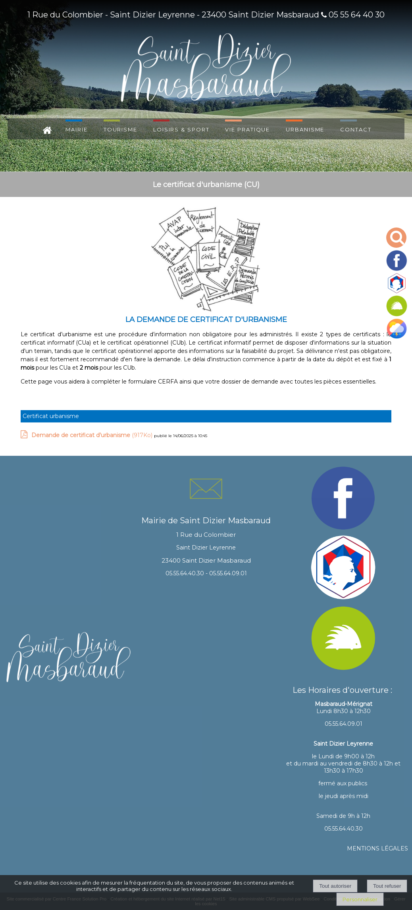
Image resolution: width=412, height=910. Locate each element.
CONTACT (355, 128)
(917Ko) (92, 435)
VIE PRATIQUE (247, 128)
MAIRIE (76, 128)
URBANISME (305, 128)
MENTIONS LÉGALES (377, 848)
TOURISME (120, 128)
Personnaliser (360, 899)
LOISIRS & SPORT (181, 128)
